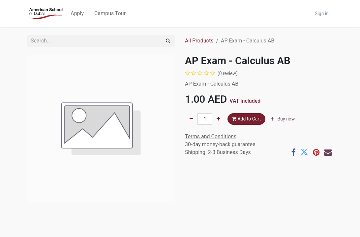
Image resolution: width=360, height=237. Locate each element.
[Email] (328, 152)
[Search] (168, 41)
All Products (199, 41)
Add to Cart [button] (246, 118)
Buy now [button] (283, 118)
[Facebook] (293, 152)
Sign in (322, 13)
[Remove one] (191, 119)
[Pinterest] (316, 152)
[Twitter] (304, 152)
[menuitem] (77, 13)
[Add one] (218, 119)
